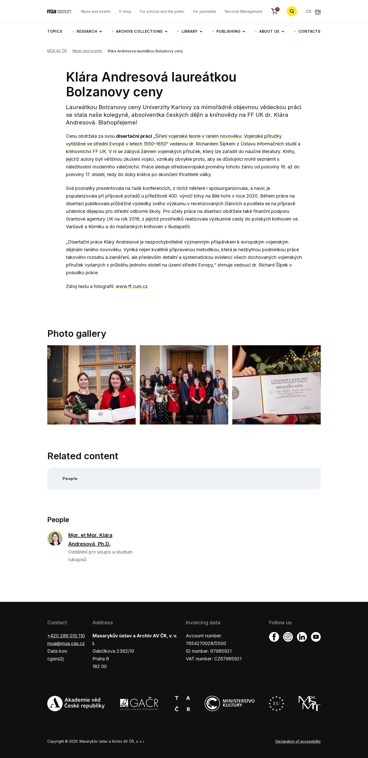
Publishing (228, 31)
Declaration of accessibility (298, 741)
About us (269, 31)
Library (190, 31)
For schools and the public (162, 11)
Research (87, 31)
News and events (96, 11)
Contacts (309, 31)
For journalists (204, 11)
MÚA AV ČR (57, 51)
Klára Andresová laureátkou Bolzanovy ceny (145, 51)
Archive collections (139, 31)
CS (309, 11)
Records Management (243, 11)
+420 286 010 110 (66, 635)
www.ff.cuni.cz (132, 286)
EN (318, 11)
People (70, 478)
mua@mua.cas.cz (66, 643)
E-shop (125, 11)
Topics (55, 31)
